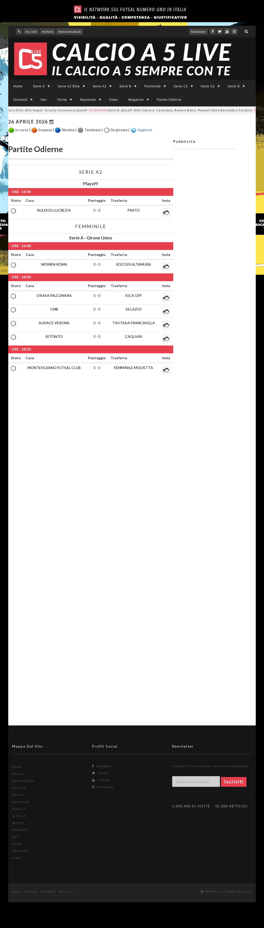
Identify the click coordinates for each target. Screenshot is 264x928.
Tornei (62, 100)
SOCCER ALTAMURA (133, 264)
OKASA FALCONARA (54, 295)
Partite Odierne (169, 100)
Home (18, 86)
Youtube (101, 780)
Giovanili (20, 100)
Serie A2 (99, 86)
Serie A (39, 86)
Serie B (125, 86)
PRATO (133, 210)
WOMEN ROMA (54, 264)
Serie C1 (181, 86)
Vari (43, 100)
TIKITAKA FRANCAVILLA (133, 323)
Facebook (101, 766)
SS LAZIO (134, 309)
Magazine (136, 100)
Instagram (103, 787)
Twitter (100, 773)
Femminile (152, 86)
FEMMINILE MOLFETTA (133, 367)
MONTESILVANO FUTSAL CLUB (54, 367)
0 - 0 (96, 210)
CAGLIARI (133, 336)
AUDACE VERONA (54, 323)
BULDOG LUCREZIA (54, 210)
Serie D (234, 86)
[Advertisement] (204, 395)
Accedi (31, 32)
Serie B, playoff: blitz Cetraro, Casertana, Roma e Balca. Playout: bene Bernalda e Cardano (175, 110)
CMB (54, 309)
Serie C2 (208, 86)
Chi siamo (31, 891)
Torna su (66, 891)
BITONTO (54, 336)
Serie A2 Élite (69, 86)
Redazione (198, 32)
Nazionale (88, 100)
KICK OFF (133, 295)
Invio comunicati (69, 32)
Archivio (47, 32)
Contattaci (48, 891)
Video (113, 100)
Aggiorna (144, 129)
